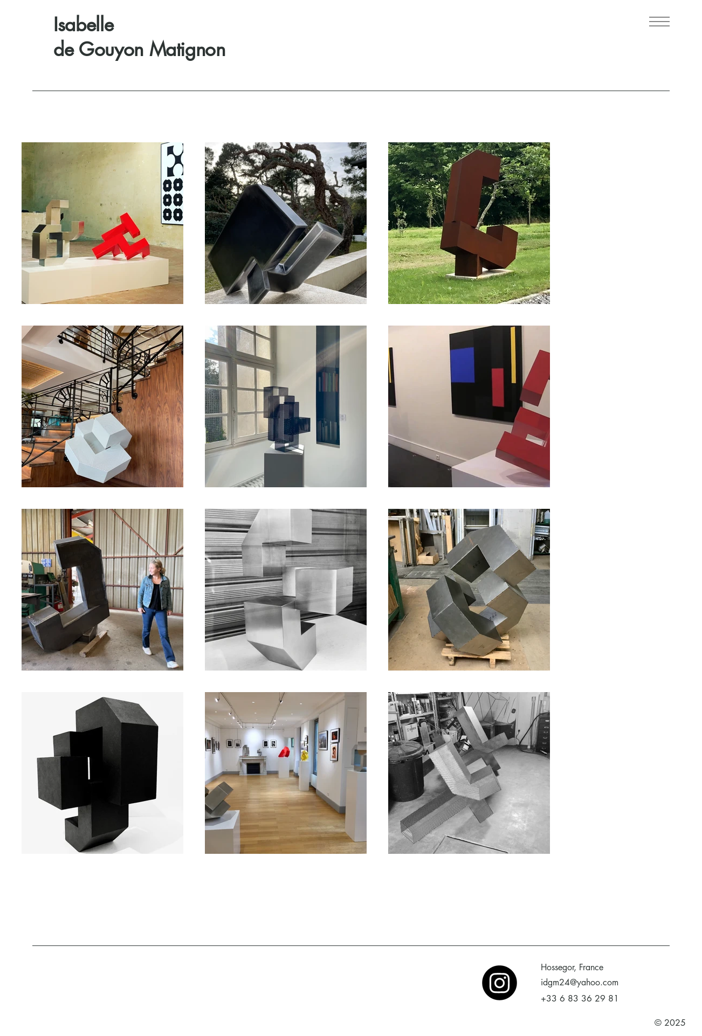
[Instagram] (499, 983)
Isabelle (83, 24)
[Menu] (659, 21)
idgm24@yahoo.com (579, 982)
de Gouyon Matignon (139, 49)
